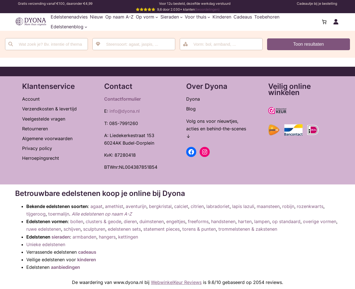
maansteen (268, 206)
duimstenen (151, 221)
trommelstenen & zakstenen (247, 229)
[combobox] (133, 44)
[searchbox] (138, 44)
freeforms (198, 221)
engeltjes (175, 221)
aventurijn (136, 206)
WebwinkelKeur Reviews (176, 282)
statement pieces (161, 229)
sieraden (61, 237)
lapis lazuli (243, 206)
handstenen (223, 221)
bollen (76, 221)
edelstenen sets (124, 229)
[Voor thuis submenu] (208, 17)
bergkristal (160, 206)
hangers (107, 237)
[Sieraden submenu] (181, 17)
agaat (96, 206)
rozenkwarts (310, 206)
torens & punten (199, 229)
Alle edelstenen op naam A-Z (102, 214)
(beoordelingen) (207, 9)
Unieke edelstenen (45, 244)
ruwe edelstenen (43, 229)
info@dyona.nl (124, 111)
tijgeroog (36, 214)
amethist (114, 206)
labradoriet (218, 206)
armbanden (84, 237)
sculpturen (94, 229)
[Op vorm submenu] (156, 17)
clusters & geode (103, 221)
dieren (130, 221)
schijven (72, 229)
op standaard (286, 221)
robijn (288, 206)
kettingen (128, 237)
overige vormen (319, 221)
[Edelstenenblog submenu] (86, 27)
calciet (181, 206)
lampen (262, 221)
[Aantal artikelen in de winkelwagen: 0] (324, 21)
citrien (197, 206)
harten (245, 221)
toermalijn (58, 214)
